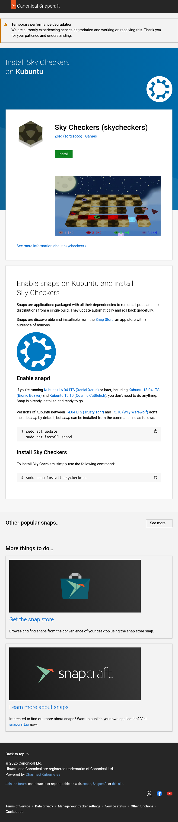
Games (91, 136)
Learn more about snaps (39, 707)
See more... (159, 523)
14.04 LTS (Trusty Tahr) (85, 412)
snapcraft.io (19, 724)
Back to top (17, 754)
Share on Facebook (159, 793)
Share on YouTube (169, 793)
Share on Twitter (149, 793)
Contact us (14, 811)
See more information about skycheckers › (51, 246)
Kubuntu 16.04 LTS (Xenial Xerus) (71, 390)
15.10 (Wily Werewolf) (130, 412)
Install (64, 154)
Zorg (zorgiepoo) (69, 136)
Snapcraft (100, 784)
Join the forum (16, 784)
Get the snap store (31, 619)
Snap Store (104, 319)
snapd (87, 784)
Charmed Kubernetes (43, 774)
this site (117, 784)
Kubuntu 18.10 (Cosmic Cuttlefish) (78, 395)
